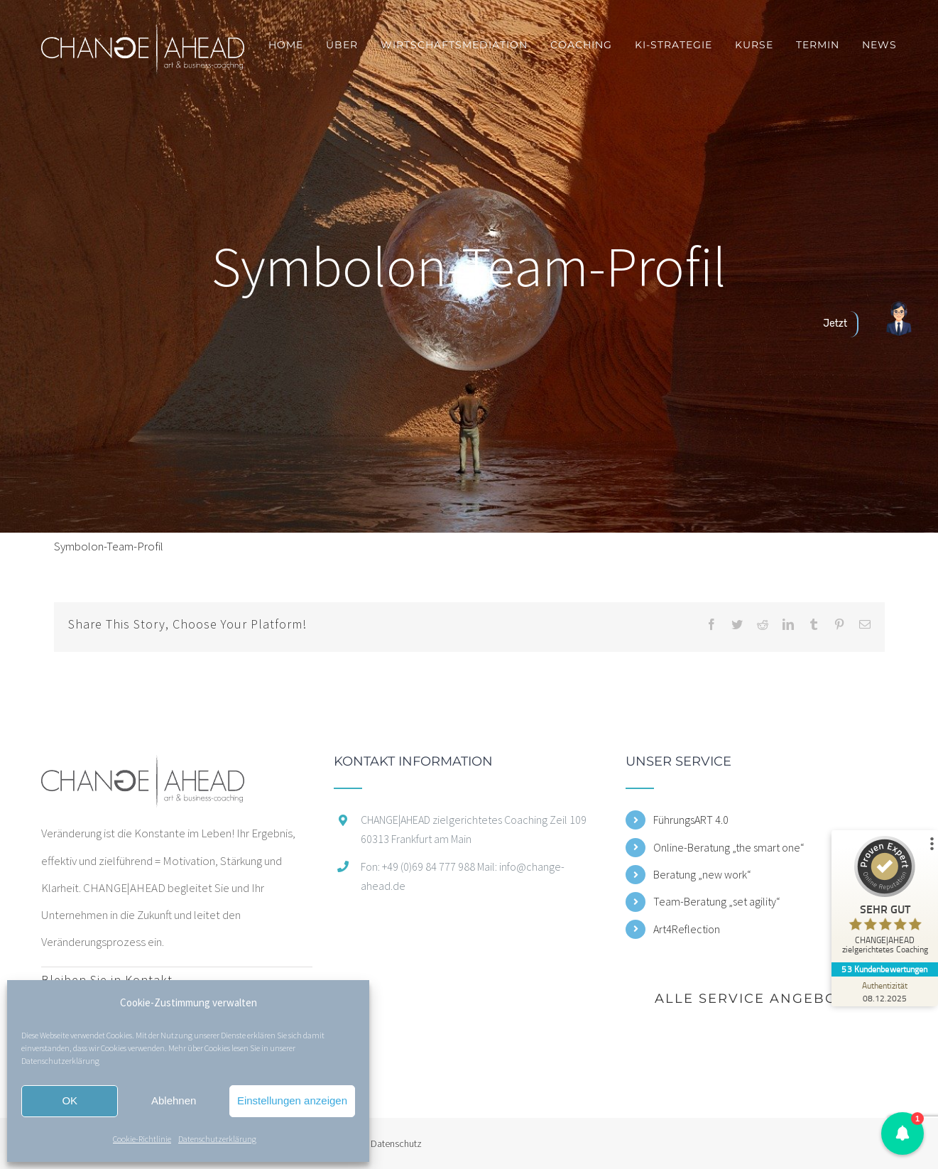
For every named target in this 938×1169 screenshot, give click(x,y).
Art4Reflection (686, 929)
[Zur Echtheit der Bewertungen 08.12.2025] (884, 991)
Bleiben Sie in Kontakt (107, 980)
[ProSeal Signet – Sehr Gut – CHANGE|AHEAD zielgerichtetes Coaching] (884, 898)
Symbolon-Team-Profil (108, 546)
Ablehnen (173, 1100)
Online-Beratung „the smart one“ (729, 847)
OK (69, 1100)
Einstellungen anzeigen (292, 1100)
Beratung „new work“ (702, 874)
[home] (142, 768)
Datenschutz (396, 1143)
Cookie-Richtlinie (142, 1138)
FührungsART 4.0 (691, 819)
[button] (902, 1133)
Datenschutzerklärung (60, 1060)
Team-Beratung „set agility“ (716, 901)
